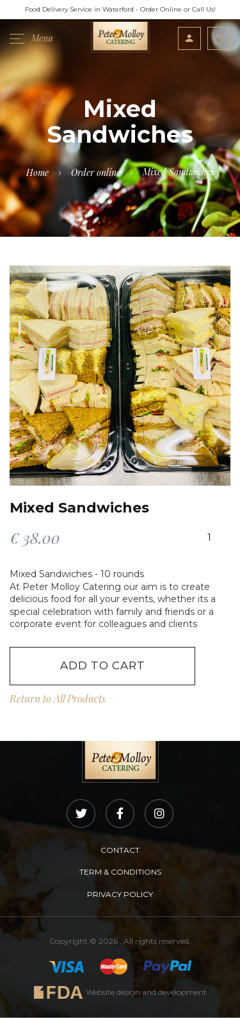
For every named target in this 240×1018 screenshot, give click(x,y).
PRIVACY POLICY (120, 894)
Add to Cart (102, 665)
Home (37, 172)
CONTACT (120, 850)
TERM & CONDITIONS (120, 872)
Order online (95, 172)
